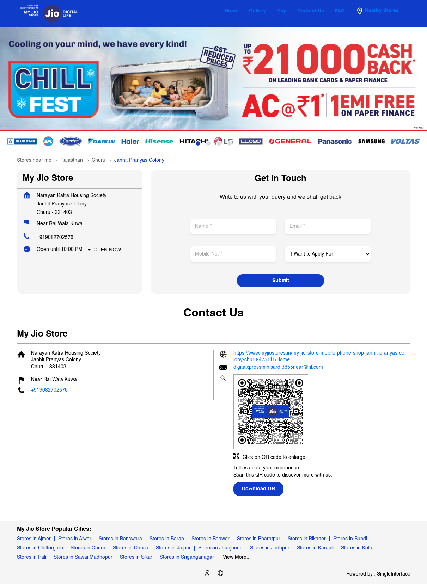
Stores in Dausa (130, 548)
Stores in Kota (356, 548)
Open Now (107, 249)
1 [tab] (198, 143)
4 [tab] (229, 143)
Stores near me (34, 160)
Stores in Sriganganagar (187, 557)
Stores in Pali (31, 557)
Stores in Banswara (120, 538)
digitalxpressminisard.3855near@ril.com (278, 367)
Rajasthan (71, 160)
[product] (328, 254)
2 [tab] (208, 143)
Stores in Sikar (136, 557)
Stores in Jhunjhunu (220, 548)
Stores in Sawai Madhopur (83, 557)
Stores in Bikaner (307, 538)
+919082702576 (55, 237)
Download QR (258, 488)
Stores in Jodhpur (269, 548)
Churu (98, 160)
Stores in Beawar (210, 538)
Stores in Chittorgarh (40, 548)
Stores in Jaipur (173, 548)
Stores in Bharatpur (258, 538)
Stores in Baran (167, 538)
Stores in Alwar (74, 538)
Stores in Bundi (350, 538)
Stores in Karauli (315, 548)
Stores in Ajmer (34, 538)
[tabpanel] (213, 89)
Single (393, 574)
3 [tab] (219, 143)
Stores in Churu (88, 548)
